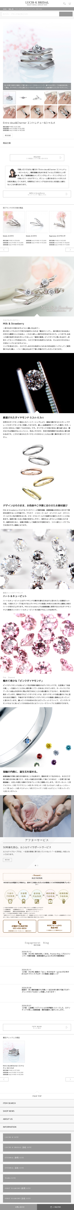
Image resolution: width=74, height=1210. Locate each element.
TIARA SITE (10, 1178)
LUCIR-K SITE (12, 1137)
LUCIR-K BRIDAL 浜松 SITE (18, 1147)
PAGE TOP (37, 1096)
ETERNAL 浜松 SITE (14, 1168)
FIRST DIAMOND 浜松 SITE (18, 1198)
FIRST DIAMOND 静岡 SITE (18, 1188)
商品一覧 (11, 9)
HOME (5, 9)
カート (70, 3)
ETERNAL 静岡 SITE (14, 1157)
